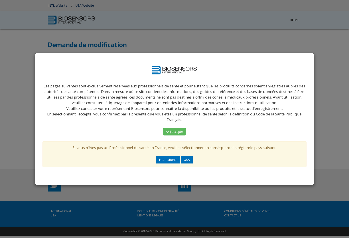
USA (187, 159)
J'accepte (174, 131)
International (168, 159)
